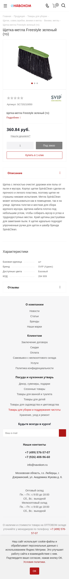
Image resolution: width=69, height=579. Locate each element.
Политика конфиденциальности (34, 368)
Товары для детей (34, 399)
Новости (34, 311)
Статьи (34, 316)
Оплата (34, 352)
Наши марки (34, 326)
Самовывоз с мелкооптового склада (34, 357)
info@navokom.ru (37, 464)
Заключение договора (34, 342)
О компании (35, 304)
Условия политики (34, 561)
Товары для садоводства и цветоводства (34, 404)
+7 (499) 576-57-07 (37, 452)
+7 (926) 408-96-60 (37, 457)
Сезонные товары (34, 388)
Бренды (34, 321)
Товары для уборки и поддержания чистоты (34, 409)
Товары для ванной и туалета (34, 394)
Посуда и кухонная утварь (34, 377)
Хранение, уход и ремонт (35, 414)
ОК (34, 571)
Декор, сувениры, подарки (34, 383)
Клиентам (34, 335)
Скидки (34, 347)
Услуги (34, 363)
